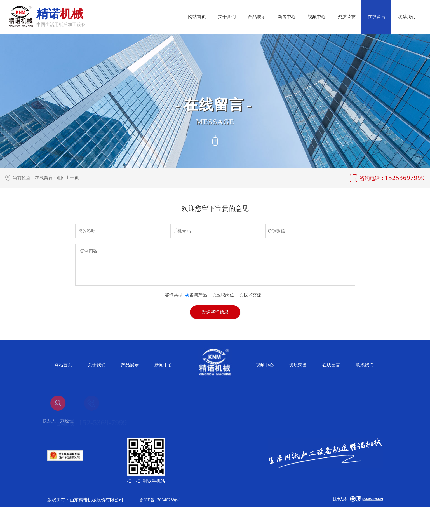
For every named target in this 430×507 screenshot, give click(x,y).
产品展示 (257, 16)
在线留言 (377, 16)
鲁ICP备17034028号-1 (160, 499)
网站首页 (197, 16)
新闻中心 (287, 16)
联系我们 (406, 16)
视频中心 (317, 16)
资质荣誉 (347, 16)
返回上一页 (68, 177)
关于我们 (227, 16)
